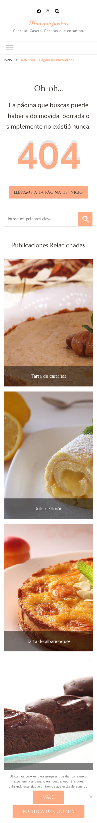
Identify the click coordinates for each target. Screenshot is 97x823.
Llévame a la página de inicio (48, 192)
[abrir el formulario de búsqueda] (57, 11)
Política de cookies (48, 811)
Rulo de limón (48, 509)
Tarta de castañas (48, 376)
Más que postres (48, 22)
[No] (90, 796)
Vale (48, 797)
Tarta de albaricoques (48, 641)
